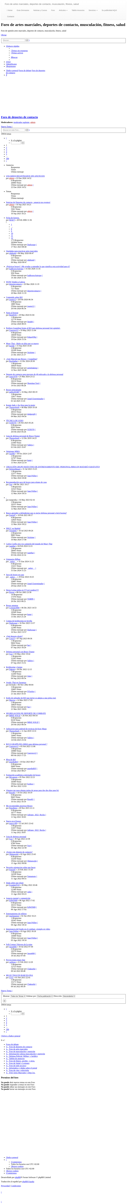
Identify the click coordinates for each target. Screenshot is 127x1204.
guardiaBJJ (13, 762)
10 (12, 233)
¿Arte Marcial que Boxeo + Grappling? (21, 359)
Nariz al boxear (12, 313)
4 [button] (6, 152)
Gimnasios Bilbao (13, 559)
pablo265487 (14, 392)
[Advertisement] (63, 95)
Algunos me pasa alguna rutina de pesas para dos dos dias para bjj (32, 790)
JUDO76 (12, 423)
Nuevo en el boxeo (13, 821)
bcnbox (30, 784)
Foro (53, 10)
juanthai (12, 546)
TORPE (30, 599)
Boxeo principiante (13, 390)
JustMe (12, 454)
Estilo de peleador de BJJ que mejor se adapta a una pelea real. (31, 698)
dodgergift (31, 414)
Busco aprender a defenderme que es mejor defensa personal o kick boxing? (36, 513)
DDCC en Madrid (13, 528)
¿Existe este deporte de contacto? (19, 852)
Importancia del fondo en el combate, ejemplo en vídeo (28, 929)
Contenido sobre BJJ (14, 297)
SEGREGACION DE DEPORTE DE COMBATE (26, 713)
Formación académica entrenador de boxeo (23, 775)
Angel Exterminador (35, 399)
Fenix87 (12, 515)
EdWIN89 (13, 900)
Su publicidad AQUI (109, 10)
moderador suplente (21, 122)
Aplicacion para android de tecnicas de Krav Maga (26, 729)
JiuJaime (30, 352)
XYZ (11, 977)
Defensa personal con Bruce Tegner (20, 652)
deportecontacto (15, 284)
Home (9, 10)
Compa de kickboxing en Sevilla (19, 621)
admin (32, 122)
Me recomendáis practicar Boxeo (19, 806)
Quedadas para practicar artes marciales (22, 251)
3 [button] (6, 150)
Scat (11, 654)
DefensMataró (15, 469)
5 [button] (6, 154)
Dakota (12, 669)
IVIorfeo (30, 691)
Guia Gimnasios (22, 10)
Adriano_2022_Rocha (36, 815)
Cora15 (12, 638)
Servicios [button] (93, 10)
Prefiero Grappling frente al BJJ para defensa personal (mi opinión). (33, 328)
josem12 (12, 299)
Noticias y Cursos (40, 10)
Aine (29, 676)
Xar (10, 484)
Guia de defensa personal (16, 837)
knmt (29, 460)
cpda (29, 892)
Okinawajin (13, 854)
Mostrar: (14, 996)
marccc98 (13, 823)
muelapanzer (14, 916)
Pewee (11, 592)
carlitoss (12, 962)
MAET (12, 220)
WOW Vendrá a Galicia (15, 282)
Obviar (3, 35)
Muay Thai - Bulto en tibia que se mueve (22, 343)
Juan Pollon (32, 476)
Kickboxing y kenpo (14, 667)
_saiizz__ (13, 561)
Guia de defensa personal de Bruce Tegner (23, 436)
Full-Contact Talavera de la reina (19, 944)
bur (28, 645)
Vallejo (30, 445)
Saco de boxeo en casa (15, 575)
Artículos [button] (63, 10)
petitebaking (32, 368)
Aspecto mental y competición (18, 898)
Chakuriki (31, 969)
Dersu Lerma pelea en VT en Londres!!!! (22, 590)
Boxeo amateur (12, 605)
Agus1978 (13, 377)
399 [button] (7, 159)
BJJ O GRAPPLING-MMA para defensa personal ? (26, 744)
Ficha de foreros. (12, 218)
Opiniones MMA (13, 451)
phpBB (18, 1177)
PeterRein (13, 808)
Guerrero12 (13, 330)
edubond (12, 253)
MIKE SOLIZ (14, 716)
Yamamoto (31, 876)
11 (12, 236)
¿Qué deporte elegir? (14, 636)
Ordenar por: (39, 996)
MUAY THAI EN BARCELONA (19, 975)
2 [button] (6, 147)
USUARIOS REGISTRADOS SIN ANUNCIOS (25, 176)
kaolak (11, 346)
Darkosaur (31, 245)
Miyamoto (13, 777)
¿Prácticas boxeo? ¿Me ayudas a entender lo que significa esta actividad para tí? (38, 266)
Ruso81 (12, 793)
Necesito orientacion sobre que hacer (20, 867)
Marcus (12, 700)
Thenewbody (14, 407)
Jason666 (13, 947)
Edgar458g (31, 337)
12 (12, 238)
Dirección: (64, 996)
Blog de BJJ (11, 760)
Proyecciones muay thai (15, 960)
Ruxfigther (13, 361)
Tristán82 (13, 531)
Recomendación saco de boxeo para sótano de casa (26, 482)
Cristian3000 (14, 608)
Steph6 (30, 322)
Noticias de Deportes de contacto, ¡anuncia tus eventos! (28, 202)
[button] (6, 138)
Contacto (10, 17)
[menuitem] (19, 51)
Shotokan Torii (33, 383)
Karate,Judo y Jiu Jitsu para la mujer (20, 405)
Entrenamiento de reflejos (16, 914)
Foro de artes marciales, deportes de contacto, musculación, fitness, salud (42, 4)
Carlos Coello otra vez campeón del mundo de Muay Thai (29, 544)
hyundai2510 (14, 885)
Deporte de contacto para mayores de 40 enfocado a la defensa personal (34, 374)
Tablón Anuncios (77, 10)
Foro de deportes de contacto (19, 117)
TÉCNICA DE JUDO (14, 421)
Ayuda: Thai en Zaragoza (16, 682)
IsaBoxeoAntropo (16, 269)
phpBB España (28, 1182)
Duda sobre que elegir (15, 883)
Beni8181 (13, 315)
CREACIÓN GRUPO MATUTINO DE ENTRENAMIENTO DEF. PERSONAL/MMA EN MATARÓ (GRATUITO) (53, 467)
